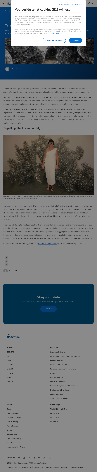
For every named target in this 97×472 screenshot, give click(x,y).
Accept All (75, 40)
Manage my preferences (54, 40)
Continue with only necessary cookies (70, 4)
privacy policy (55, 33)
